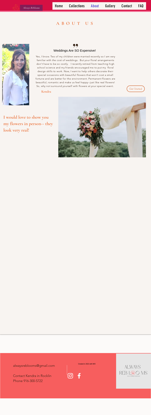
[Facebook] (79, 375)
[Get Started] (136, 89)
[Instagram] (70, 375)
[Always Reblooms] (31, 8)
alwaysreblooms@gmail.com (34, 366)
